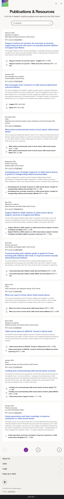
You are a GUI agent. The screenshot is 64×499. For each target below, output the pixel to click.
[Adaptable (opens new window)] (8, 491)
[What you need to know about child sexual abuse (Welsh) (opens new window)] (32, 311)
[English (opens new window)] (15, 104)
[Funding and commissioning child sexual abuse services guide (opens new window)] (32, 388)
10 (38, 450)
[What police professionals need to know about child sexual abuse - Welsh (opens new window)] (32, 152)
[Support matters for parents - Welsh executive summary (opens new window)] (32, 65)
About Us (6, 459)
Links (5, 464)
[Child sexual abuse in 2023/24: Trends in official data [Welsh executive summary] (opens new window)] (32, 350)
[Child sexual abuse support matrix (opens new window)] (32, 396)
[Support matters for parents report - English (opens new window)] (32, 61)
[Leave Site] (32, 497)
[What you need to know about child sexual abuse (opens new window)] (32, 308)
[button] (61, 3)
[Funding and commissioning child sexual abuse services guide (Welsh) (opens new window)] (32, 393)
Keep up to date (9, 474)
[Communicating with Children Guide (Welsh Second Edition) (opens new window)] (32, 275)
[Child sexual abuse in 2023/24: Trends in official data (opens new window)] (32, 346)
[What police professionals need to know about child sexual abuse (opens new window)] (32, 147)
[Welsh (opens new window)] (15, 107)
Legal (5, 469)
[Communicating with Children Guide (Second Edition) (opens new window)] (32, 271)
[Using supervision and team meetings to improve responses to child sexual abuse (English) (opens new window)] (32, 436)
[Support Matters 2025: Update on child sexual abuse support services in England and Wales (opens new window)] (32, 229)
